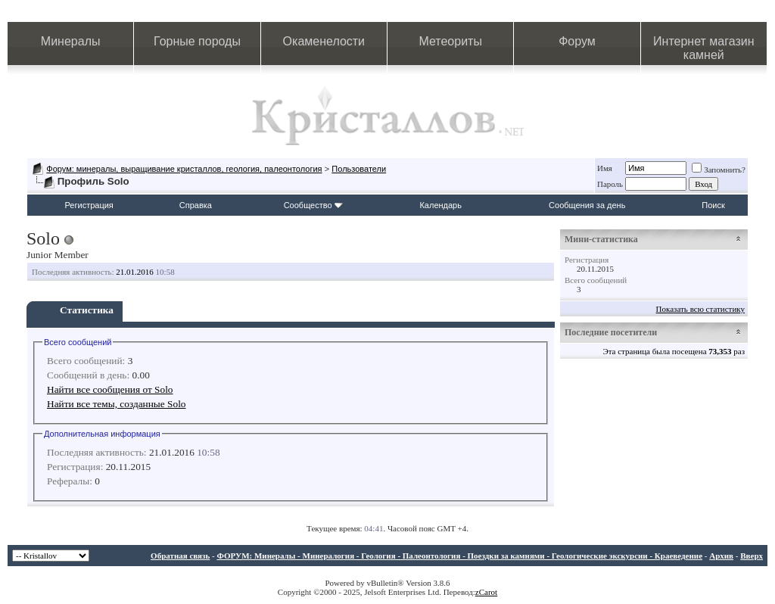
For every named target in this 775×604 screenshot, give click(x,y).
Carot (488, 591)
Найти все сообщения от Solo (110, 389)
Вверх (751, 555)
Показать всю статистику (700, 308)
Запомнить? (718, 169)
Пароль (610, 183)
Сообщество (313, 205)
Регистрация (89, 205)
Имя (604, 168)
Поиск (713, 205)
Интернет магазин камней (703, 48)
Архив (721, 555)
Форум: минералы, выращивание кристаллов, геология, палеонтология (184, 168)
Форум (577, 41)
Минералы (71, 41)
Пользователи (358, 168)
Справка (195, 205)
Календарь (440, 205)
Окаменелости (324, 41)
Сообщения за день (587, 205)
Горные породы (197, 41)
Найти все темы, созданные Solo (116, 403)
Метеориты (450, 41)
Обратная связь (180, 555)
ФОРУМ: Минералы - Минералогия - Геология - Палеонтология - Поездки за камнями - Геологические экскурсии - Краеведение (459, 555)
